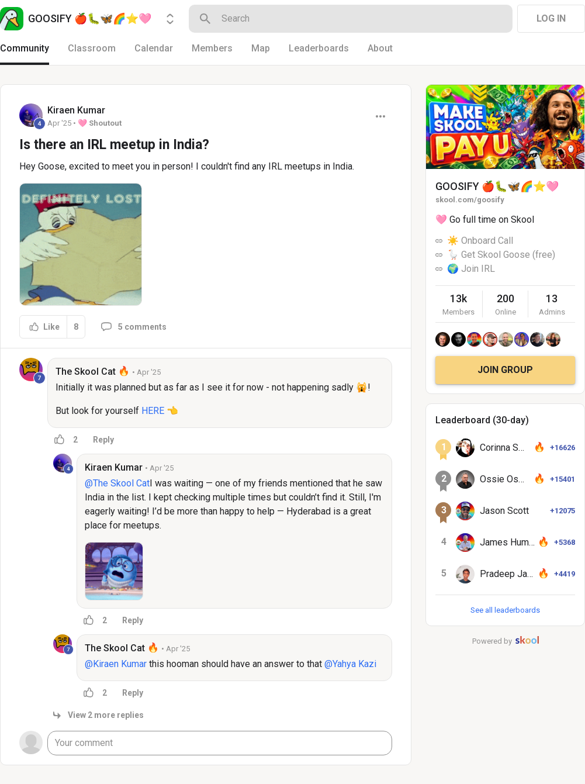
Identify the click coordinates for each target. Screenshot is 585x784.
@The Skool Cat (117, 483)
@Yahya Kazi (350, 663)
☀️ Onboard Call (480, 240)
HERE (152, 410)
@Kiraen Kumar (116, 663)
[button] (80, 244)
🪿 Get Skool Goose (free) (501, 254)
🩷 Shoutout (100, 123)
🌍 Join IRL (471, 268)
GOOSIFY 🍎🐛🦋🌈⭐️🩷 (497, 186)
